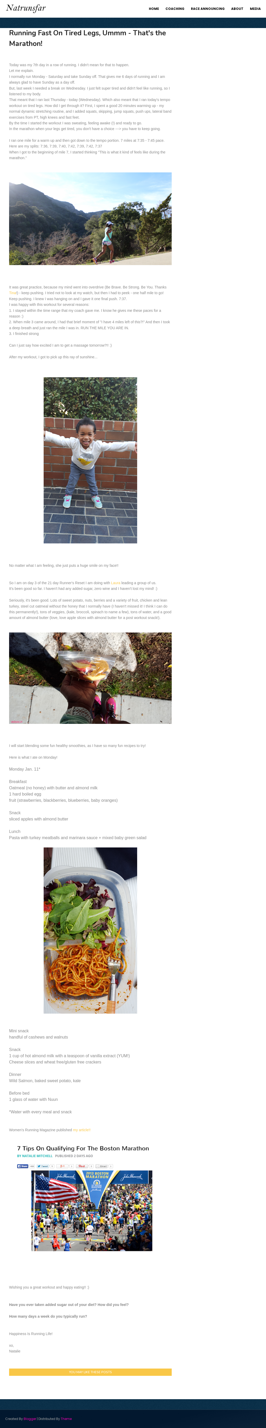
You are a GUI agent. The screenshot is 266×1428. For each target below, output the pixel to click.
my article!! (82, 1130)
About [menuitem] (237, 8)
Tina (12, 293)
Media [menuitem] (255, 8)
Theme (66, 1419)
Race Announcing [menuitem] (208, 8)
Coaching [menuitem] (174, 8)
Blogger (30, 1419)
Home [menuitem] (154, 8)
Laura (116, 583)
